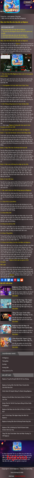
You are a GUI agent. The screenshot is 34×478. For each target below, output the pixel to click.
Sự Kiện (4, 364)
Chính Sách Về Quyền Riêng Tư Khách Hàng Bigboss (17, 391)
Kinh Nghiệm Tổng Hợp (14, 16)
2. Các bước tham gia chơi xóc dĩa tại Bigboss (14, 35)
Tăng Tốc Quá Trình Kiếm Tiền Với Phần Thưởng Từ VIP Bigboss (22, 314)
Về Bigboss (5, 358)
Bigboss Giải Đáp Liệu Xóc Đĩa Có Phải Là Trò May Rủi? (16, 410)
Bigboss (18, 43)
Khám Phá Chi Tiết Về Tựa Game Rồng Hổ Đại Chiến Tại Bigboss (16, 404)
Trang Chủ (3, 16)
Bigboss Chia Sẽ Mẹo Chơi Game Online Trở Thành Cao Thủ (22, 288)
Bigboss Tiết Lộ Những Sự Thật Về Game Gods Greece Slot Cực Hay (15, 429)
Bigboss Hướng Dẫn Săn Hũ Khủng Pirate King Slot (16, 421)
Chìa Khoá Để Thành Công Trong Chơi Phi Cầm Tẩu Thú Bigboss (22, 339)
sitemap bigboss (20, 476)
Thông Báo (5, 361)
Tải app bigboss (28, 3)
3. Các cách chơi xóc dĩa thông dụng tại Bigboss (14, 37)
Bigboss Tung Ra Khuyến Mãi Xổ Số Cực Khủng (15, 379)
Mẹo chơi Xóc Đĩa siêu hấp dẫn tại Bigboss (14, 18)
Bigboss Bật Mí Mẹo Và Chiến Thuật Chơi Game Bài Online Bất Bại (22, 327)
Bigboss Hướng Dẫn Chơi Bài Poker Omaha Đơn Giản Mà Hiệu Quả (15, 386)
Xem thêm (15, 295)
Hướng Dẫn (5, 367)
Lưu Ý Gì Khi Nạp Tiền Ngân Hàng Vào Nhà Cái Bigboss (22, 301)
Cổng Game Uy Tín (7, 370)
